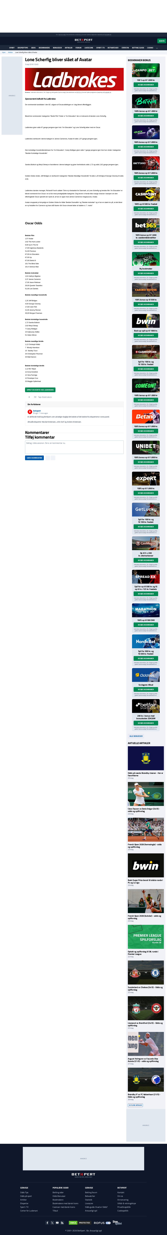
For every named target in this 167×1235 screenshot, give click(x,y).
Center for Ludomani (29, 1210)
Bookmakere (44, 47)
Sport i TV (100, 47)
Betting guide (138, 47)
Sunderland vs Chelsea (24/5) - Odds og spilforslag (145, 988)
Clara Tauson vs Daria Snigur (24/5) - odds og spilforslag (144, 810)
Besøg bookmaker (146, 84)
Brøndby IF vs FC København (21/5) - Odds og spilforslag (144, 1095)
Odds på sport (26, 1196)
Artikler (68, 47)
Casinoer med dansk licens (64, 1207)
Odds (33, 47)
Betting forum (91, 1192)
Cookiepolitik (122, 1210)
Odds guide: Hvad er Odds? (96, 1207)
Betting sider (58, 1192)
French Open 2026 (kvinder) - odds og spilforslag (144, 917)
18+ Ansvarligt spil (94, 1230)
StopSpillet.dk (107, 35)
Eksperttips (23, 47)
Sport (11, 47)
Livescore (89, 47)
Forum (78, 47)
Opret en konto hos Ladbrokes (40, 389)
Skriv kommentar (34, 457)
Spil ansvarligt (62, 35)
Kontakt (120, 1192)
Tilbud (55, 1210)
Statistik (125, 47)
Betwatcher (113, 47)
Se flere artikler (135, 1105)
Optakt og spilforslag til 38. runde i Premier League (143, 953)
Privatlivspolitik (124, 1207)
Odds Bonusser (59, 1196)
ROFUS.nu (79, 35)
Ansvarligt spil (91, 1210)
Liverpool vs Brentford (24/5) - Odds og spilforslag (145, 1024)
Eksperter (24, 1203)
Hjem (3, 52)
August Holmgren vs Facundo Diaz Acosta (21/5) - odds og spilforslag (143, 1060)
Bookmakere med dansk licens (65, 1203)
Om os (120, 1196)
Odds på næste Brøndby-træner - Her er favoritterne (145, 774)
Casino (150, 47)
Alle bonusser (136, 736)
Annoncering (122, 1199)
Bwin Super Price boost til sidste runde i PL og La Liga (145, 881)
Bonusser (57, 47)
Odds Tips (24, 1192)
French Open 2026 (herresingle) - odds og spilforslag (145, 845)
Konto (162, 40)
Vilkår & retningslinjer (126, 1203)
